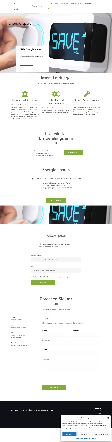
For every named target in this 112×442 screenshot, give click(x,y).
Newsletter (64, 4)
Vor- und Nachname (36, 256)
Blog (51, 4)
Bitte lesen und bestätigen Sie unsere (50, 277)
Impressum (93, 438)
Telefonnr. (45, 349)
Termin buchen (73, 152)
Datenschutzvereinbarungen (61, 277)
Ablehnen (84, 434)
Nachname (76, 330)
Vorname (45, 330)
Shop (56, 4)
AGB (99, 413)
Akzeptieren (69, 434)
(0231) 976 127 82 (16, 320)
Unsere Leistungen (76, 4)
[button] (108, 418)
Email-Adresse (46, 340)
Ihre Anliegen (46, 359)
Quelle (69, 188)
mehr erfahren (56, 200)
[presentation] (56, 379)
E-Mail (32, 266)
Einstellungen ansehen (100, 434)
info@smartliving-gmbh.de (18, 328)
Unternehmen (88, 4)
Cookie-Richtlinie (79, 438)
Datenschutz (87, 438)
